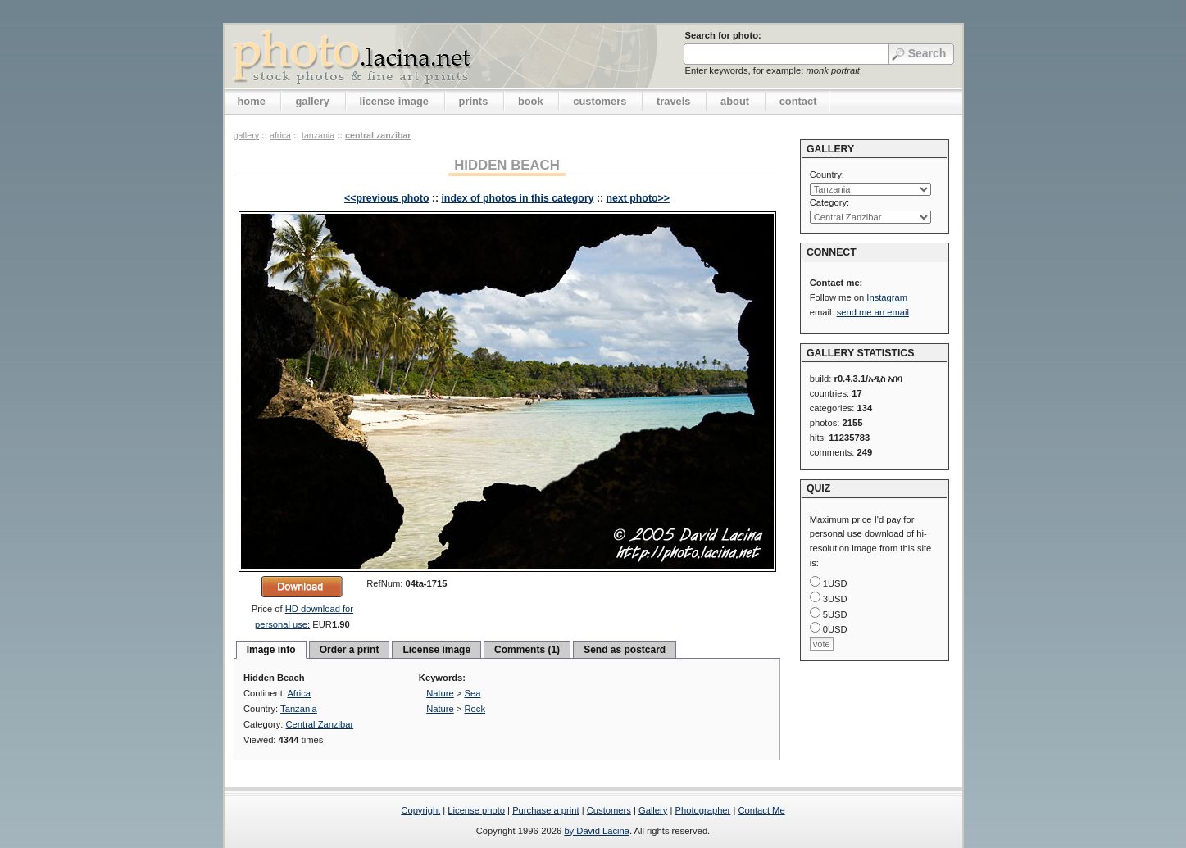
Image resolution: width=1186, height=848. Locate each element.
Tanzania (318, 135)
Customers (609, 810)
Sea (473, 693)
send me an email (873, 312)
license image (394, 101)
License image (436, 649)
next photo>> (638, 198)
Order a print (349, 649)
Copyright (420, 810)
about (734, 101)
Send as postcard (625, 649)
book (530, 101)
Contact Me (761, 810)
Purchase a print (545, 810)
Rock (475, 709)
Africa (280, 135)
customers (599, 101)
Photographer (703, 810)
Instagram (886, 297)
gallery (312, 101)
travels (674, 101)
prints (473, 101)
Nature (440, 693)
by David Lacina (596, 831)
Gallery (652, 810)
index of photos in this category (517, 198)
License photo (476, 810)
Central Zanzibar (378, 135)
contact (798, 101)
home (252, 101)
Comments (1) (527, 649)
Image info (271, 649)
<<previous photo (386, 198)
